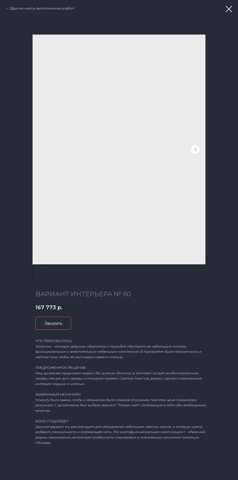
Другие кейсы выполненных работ (42, 8)
